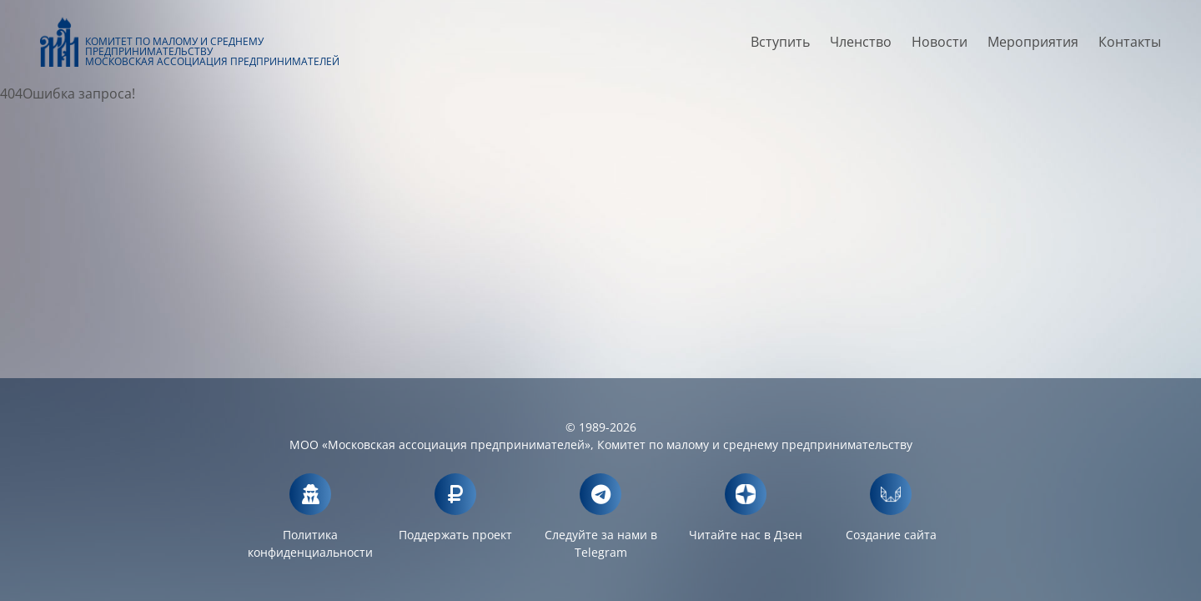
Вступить (780, 48)
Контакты (1129, 48)
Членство (861, 48)
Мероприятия (1032, 48)
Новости (939, 48)
